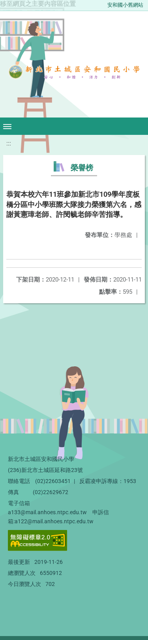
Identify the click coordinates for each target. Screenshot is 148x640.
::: (8, 143)
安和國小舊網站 (125, 5)
